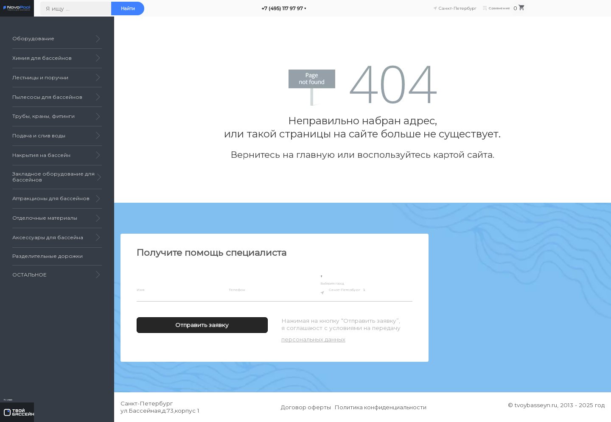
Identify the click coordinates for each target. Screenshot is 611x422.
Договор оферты (304, 407)
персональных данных (313, 339)
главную (315, 154)
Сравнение (563, 11)
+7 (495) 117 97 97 (362, 11)
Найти (208, 11)
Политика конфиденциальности (383, 407)
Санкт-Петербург (359, 291)
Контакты (26, 394)
